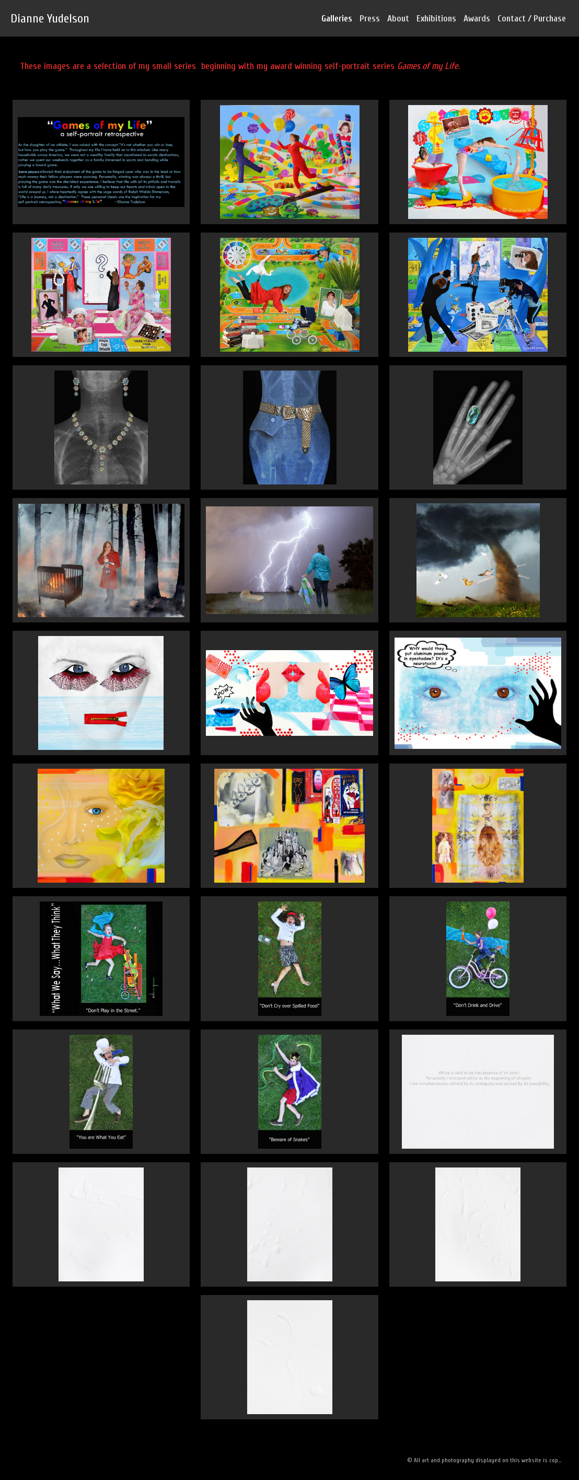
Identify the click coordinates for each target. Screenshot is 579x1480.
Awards (477, 19)
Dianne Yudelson (49, 18)
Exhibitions (436, 19)
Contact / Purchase (531, 19)
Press (370, 19)
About (398, 19)
